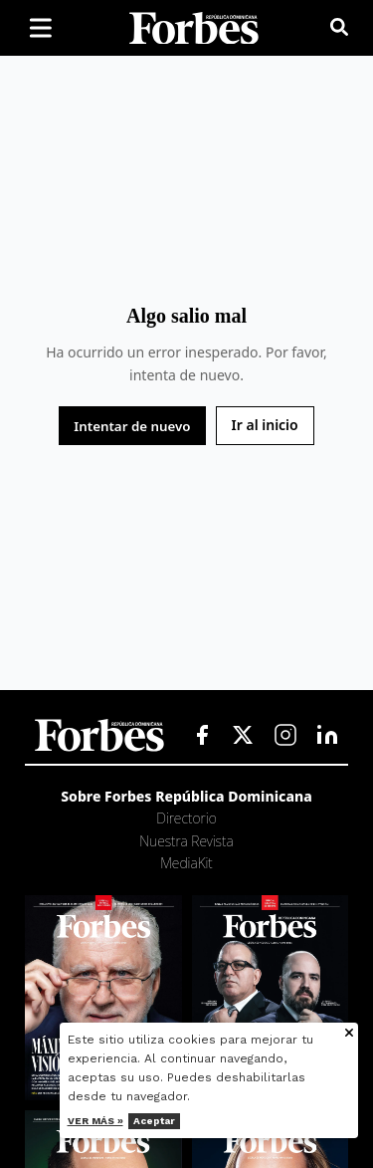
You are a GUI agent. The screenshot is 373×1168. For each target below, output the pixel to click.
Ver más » (95, 1120)
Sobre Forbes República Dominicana (186, 796)
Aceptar (154, 1120)
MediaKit (186, 862)
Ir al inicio (265, 424)
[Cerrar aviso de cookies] (349, 1034)
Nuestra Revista (186, 840)
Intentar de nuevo (132, 426)
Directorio (186, 818)
